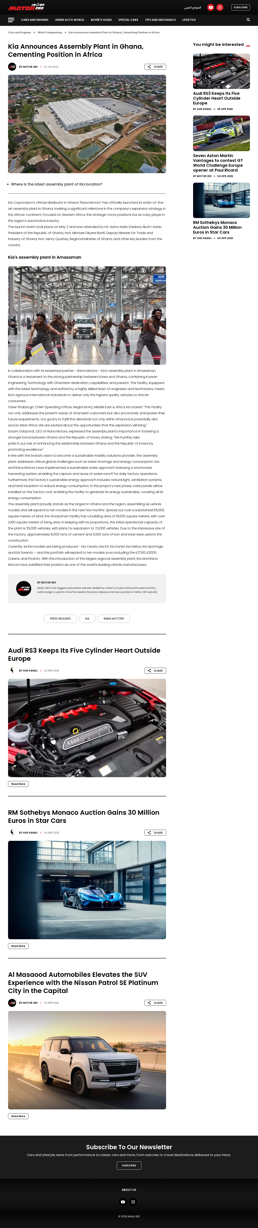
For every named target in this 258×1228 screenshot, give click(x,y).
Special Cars (128, 20)
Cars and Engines (34, 20)
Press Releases (60, 619)
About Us (129, 1190)
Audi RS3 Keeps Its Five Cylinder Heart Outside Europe (216, 98)
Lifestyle (189, 20)
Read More (18, 784)
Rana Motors (114, 619)
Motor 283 (30, 67)
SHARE (155, 66)
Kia (87, 619)
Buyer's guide (101, 20)
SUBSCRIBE (241, 7)
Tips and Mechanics (160, 20)
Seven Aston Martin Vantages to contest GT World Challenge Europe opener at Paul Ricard (218, 163)
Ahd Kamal (30, 670)
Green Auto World (69, 20)
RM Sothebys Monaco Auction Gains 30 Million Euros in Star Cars (217, 227)
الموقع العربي (192, 7)
